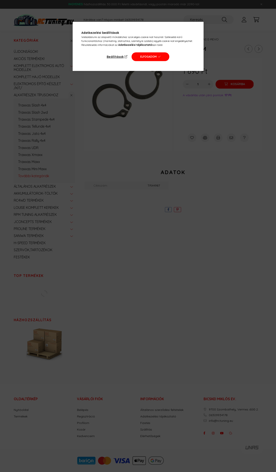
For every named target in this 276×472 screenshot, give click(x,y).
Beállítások (115, 57)
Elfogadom (148, 56)
